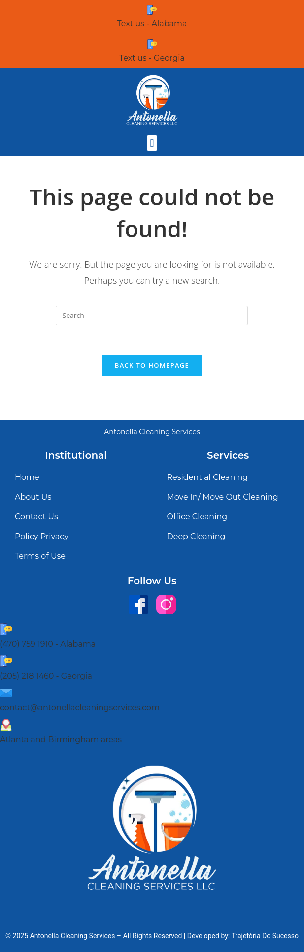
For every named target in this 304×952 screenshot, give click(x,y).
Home (27, 477)
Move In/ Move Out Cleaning (222, 497)
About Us (33, 497)
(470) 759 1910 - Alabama (48, 644)
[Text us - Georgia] (152, 44)
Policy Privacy (41, 536)
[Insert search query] (152, 315)
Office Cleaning (197, 516)
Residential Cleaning (207, 477)
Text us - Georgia (152, 58)
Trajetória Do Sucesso (265, 936)
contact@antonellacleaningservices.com (80, 707)
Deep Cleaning (196, 536)
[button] (152, 143)
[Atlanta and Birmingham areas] (6, 725)
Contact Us (36, 516)
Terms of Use (40, 556)
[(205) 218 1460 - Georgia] (6, 661)
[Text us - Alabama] (152, 10)
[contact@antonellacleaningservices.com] (6, 693)
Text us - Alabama (152, 23)
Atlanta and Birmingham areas (61, 739)
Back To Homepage (152, 365)
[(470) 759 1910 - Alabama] (6, 629)
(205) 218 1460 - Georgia (46, 676)
